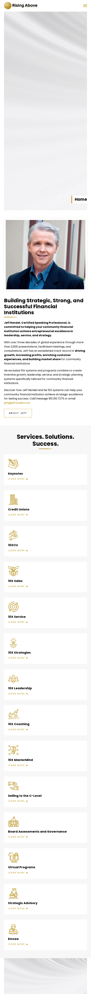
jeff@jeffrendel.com (17, 403)
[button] (85, 5)
